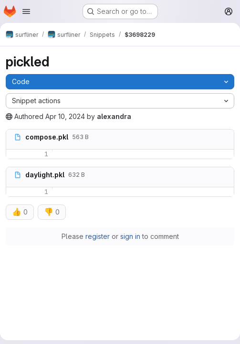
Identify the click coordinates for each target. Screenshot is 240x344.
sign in (130, 236)
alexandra (114, 116)
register (97, 236)
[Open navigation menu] (26, 11)
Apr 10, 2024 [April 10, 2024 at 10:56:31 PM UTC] (65, 116)
